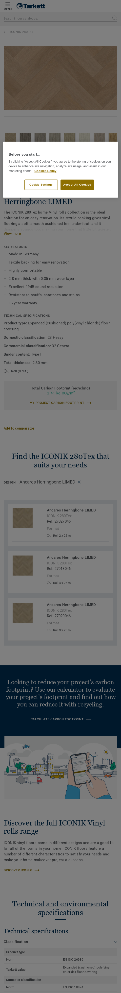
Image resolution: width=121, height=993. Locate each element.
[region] (60, 170)
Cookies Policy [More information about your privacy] (45, 170)
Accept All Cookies (77, 184)
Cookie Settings (41, 184)
